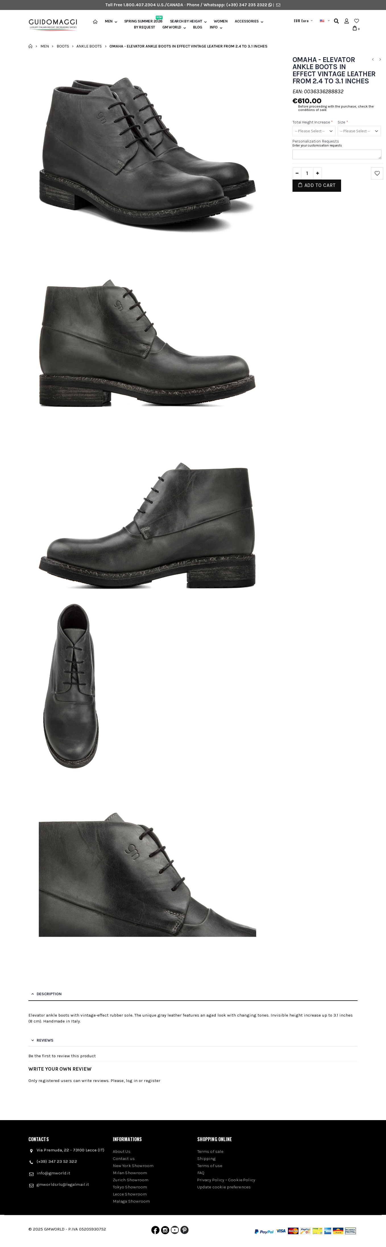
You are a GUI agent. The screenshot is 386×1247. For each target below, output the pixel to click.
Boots (63, 46)
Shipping (206, 1158)
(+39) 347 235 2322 (246, 4)
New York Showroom (133, 1165)
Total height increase (312, 122)
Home (30, 46)
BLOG (197, 27)
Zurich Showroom (130, 1179)
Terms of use (209, 1165)
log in (132, 1080)
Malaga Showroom (131, 1201)
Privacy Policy (210, 1179)
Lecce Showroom (130, 1194)
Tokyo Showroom (130, 1187)
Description (49, 994)
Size (343, 122)
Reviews (45, 1040)
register (152, 1080)
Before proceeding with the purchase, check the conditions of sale (336, 108)
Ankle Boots (89, 46)
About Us (121, 1151)
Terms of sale (210, 1151)
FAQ (200, 1172)
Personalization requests (315, 141)
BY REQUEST (144, 27)
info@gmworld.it (53, 1173)
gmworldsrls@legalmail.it (63, 1184)
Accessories (247, 21)
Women (221, 21)
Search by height (186, 21)
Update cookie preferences (224, 1187)
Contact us (124, 1158)
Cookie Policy (241, 1179)
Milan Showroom (130, 1172)
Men (109, 21)
